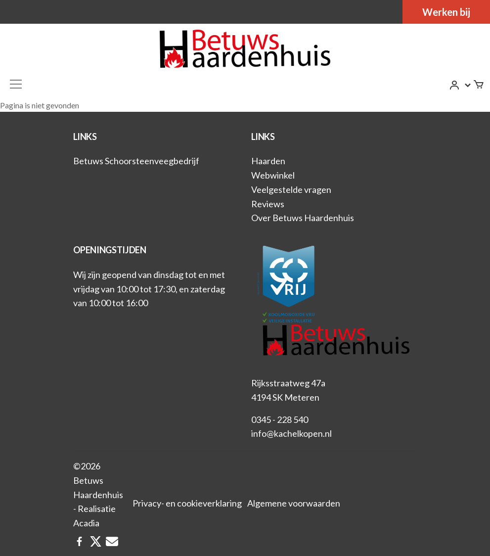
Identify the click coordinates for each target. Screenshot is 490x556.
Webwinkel (273, 175)
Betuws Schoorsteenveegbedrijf (136, 160)
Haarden (268, 160)
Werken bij (446, 12)
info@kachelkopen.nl (291, 433)
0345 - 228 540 (279, 419)
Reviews (267, 203)
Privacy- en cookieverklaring (187, 503)
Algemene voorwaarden (293, 503)
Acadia (86, 522)
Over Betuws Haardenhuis (302, 217)
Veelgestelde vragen (291, 189)
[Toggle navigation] (16, 84)
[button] (460, 85)
